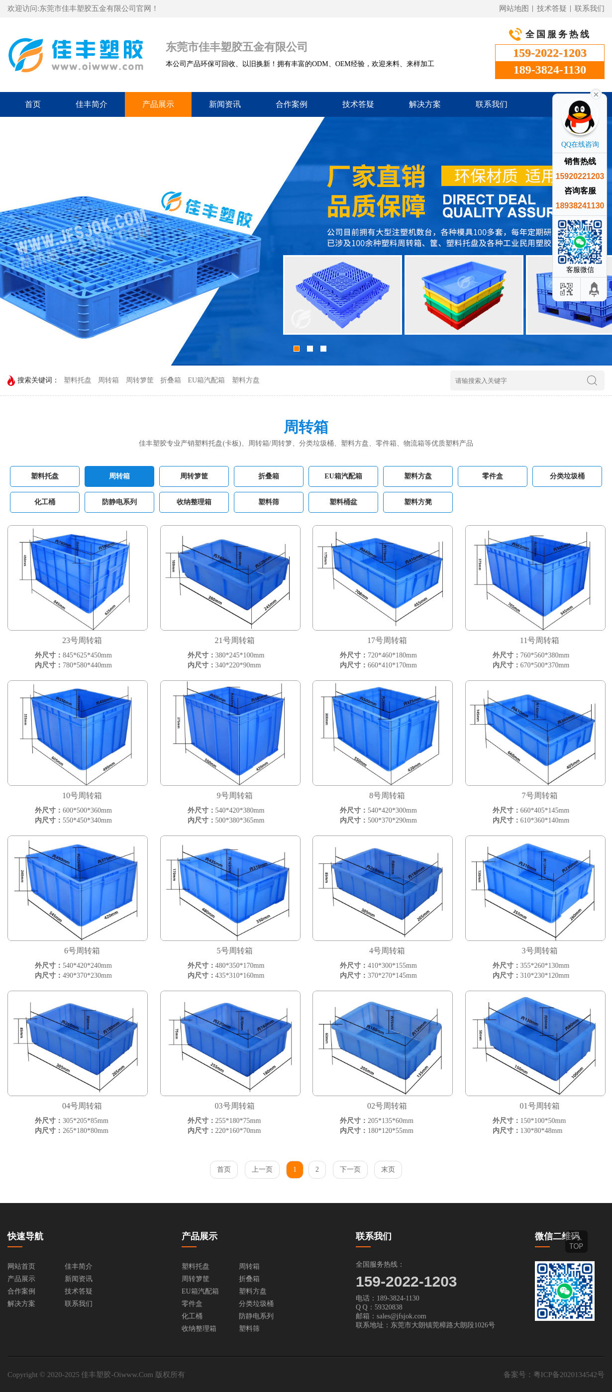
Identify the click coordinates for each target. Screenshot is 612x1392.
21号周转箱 (235, 640)
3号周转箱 (540, 950)
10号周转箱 (82, 795)
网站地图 (514, 8)
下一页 (350, 1169)
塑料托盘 (78, 380)
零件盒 (492, 476)
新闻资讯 (225, 104)
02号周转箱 (387, 1106)
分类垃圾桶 (567, 476)
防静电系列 (119, 502)
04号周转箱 (82, 1106)
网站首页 (21, 1266)
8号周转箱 (387, 795)
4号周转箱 (387, 950)
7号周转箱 (540, 795)
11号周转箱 (539, 640)
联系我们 (590, 8)
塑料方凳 (418, 502)
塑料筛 (268, 502)
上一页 (262, 1169)
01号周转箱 (540, 1106)
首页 (33, 104)
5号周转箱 (235, 950)
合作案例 (291, 104)
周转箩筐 (140, 380)
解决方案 (425, 104)
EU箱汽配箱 (206, 380)
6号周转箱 (82, 950)
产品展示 (158, 104)
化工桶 (44, 502)
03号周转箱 (235, 1106)
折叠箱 (170, 380)
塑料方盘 (246, 380)
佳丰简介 (91, 104)
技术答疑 (552, 8)
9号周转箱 (235, 795)
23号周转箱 (82, 640)
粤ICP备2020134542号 (569, 1375)
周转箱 (108, 380)
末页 (388, 1169)
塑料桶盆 (343, 502)
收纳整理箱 (194, 502)
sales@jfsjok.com (401, 1316)
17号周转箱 (387, 640)
